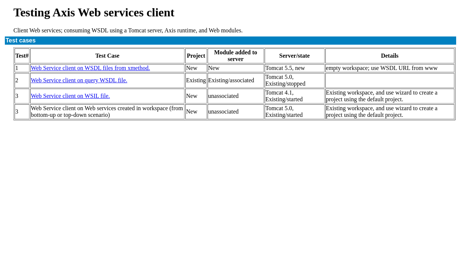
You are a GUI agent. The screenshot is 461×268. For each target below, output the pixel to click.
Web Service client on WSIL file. (70, 96)
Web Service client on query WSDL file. (79, 80)
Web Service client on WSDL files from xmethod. (90, 68)
